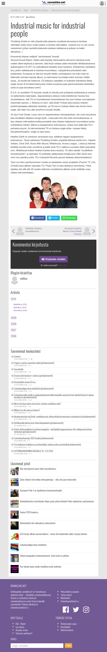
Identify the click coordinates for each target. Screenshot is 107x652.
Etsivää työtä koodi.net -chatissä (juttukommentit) (33, 375)
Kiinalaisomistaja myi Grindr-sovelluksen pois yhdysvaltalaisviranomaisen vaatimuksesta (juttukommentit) (54, 416)
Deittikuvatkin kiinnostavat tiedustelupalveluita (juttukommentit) (38, 423)
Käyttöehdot (65, 627)
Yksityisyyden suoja (68, 623)
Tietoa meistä (66, 595)
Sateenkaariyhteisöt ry (70, 601)
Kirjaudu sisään (53, 259)
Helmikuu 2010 (19, 307)
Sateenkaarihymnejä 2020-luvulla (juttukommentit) (34, 438)
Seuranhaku (18, 369)
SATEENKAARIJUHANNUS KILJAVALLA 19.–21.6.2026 (33, 451)
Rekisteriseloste (67, 630)
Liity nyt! (62, 265)
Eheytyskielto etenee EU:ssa (25, 382)
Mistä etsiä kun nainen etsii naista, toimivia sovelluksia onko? (37, 403)
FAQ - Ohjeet (21, 623)
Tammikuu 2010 (20, 310)
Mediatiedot (65, 598)
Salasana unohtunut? (24, 633)
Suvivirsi (17, 356)
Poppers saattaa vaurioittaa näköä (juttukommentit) (34, 363)
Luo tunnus (20, 627)
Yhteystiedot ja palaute (70, 591)
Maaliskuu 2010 (20, 304)
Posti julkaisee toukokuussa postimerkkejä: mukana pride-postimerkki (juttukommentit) (47, 444)
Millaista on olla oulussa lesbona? (27, 410)
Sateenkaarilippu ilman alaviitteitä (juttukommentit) (34, 388)
